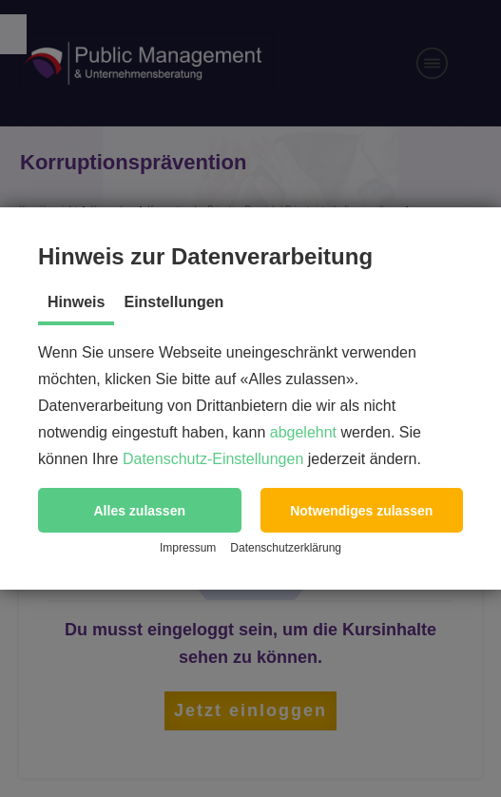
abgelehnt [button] (303, 432)
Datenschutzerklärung (285, 547)
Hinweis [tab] (76, 302)
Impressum (188, 547)
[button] (139, 510)
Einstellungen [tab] (173, 302)
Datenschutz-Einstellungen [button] (213, 459)
